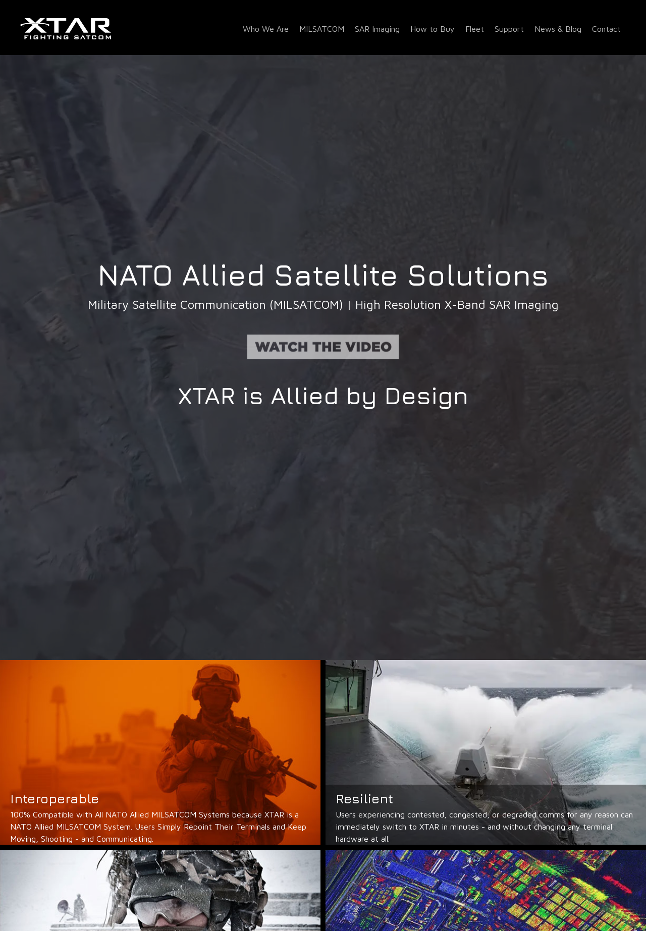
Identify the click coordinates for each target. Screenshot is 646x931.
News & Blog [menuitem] (557, 28)
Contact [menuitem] (606, 28)
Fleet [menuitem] (474, 28)
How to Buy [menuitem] (432, 28)
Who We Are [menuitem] (266, 28)
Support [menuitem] (509, 28)
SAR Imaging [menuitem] (377, 28)
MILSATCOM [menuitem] (321, 28)
